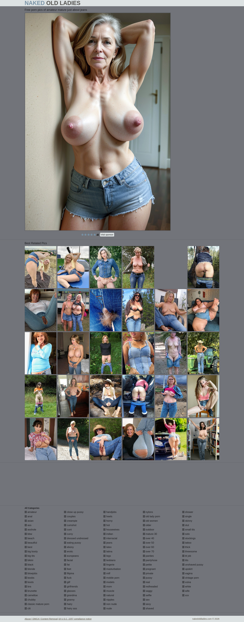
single (187, 516)
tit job (186, 556)
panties (148, 556)
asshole (30, 529)
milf (106, 573)
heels (107, 516)
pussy (147, 577)
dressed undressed (76, 538)
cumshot (70, 525)
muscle (108, 591)
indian (108, 534)
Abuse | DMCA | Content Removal (41, 619)
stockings (189, 538)
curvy (68, 534)
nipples (108, 599)
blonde (30, 569)
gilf (67, 582)
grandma (70, 595)
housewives (111, 529)
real (146, 582)
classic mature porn (37, 604)
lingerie (108, 564)
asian (29, 520)
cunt (68, 529)
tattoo (186, 542)
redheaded (150, 586)
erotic (68, 551)
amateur (31, 512)
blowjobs (31, 573)
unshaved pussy (192, 564)
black (29, 564)
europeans (71, 556)
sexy (147, 604)
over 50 (148, 542)
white (186, 586)
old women (150, 520)
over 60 (148, 547)
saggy (147, 591)
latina (107, 551)
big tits (30, 556)
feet (67, 569)
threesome (189, 551)
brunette (31, 591)
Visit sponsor (107, 234)
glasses (69, 591)
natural (108, 595)
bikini (29, 560)
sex (146, 599)
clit (28, 608)
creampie (70, 520)
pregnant (149, 569)
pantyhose (150, 560)
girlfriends (71, 586)
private (148, 573)
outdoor (148, 529)
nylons (148, 512)
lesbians (109, 560)
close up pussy (73, 512)
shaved (148, 608)
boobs (29, 577)
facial (68, 560)
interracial (110, 538)
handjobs (109, 512)
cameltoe (31, 595)
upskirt (187, 569)
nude (107, 608)
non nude (110, 604)
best (28, 547)
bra (28, 586)
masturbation (112, 569)
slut (185, 525)
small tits (188, 529)
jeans (107, 542)
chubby (30, 599)
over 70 (148, 551)
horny (107, 520)
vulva (186, 582)
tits (185, 560)
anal (28, 516)
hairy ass (70, 608)
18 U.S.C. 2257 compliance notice (75, 619)
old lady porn (151, 516)
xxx (185, 595)
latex (107, 547)
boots (29, 582)
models (108, 582)
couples (70, 516)
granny (69, 599)
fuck (68, 577)
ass (28, 525)
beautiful (31, 542)
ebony (69, 547)
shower (187, 512)
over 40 (148, 538)
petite (147, 564)
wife (186, 591)
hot (106, 525)
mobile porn (111, 577)
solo (186, 534)
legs (107, 556)
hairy (68, 604)
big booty (31, 551)
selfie (147, 595)
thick (186, 547)
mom (107, 586)
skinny (187, 520)
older (147, 525)
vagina (187, 573)
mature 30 (150, 534)
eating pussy (72, 542)
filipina (69, 573)
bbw (28, 534)
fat (67, 564)
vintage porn (190, 577)
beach (29, 538)
